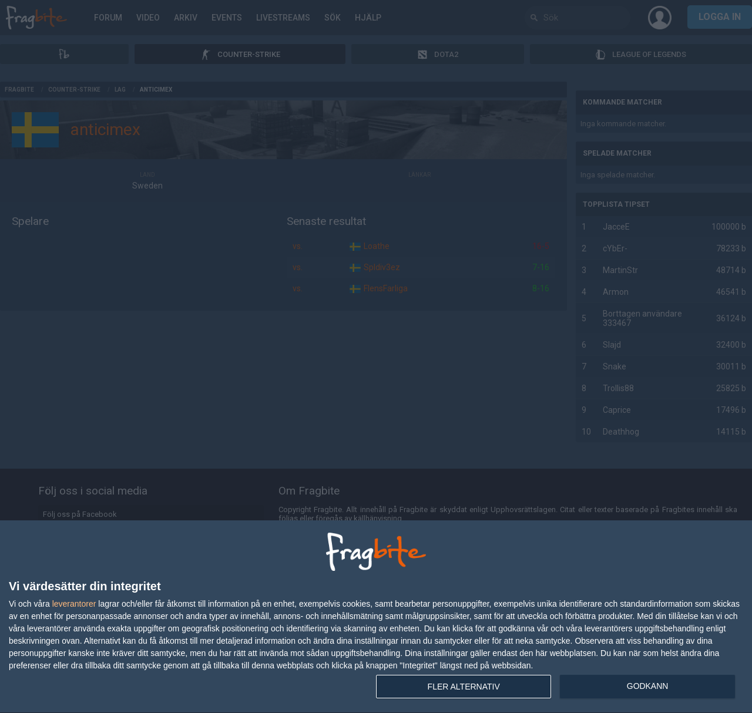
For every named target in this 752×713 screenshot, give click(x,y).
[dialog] (376, 617)
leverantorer (74, 604)
